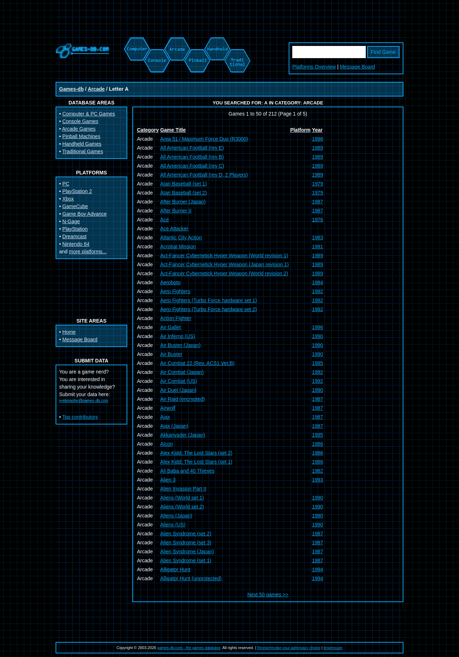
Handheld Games (81, 144)
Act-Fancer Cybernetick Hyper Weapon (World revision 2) (224, 273)
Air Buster (171, 354)
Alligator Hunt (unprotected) (191, 578)
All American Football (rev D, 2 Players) (204, 175)
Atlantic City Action (181, 237)
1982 (317, 471)
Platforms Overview (314, 67)
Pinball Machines (81, 136)
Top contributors (80, 417)
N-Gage (71, 221)
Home (69, 332)
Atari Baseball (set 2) (183, 193)
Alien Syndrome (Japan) (187, 551)
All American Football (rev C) (192, 166)
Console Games (80, 121)
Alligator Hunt (175, 569)
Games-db (71, 89)
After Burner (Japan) (183, 202)
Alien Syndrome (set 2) (185, 533)
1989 (317, 148)
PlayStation (75, 229)
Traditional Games (82, 151)
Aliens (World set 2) (182, 507)
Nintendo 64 (76, 244)
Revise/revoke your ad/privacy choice (289, 648)
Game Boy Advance (84, 214)
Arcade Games (78, 129)
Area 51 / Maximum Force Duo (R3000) (204, 139)
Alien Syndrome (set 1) (185, 560)
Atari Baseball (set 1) (183, 184)
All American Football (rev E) (192, 148)
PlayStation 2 (77, 191)
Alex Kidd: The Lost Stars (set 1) (196, 462)
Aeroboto (170, 282)
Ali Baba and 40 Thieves (187, 471)
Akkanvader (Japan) (182, 435)
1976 (317, 219)
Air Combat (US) (178, 381)
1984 (317, 282)
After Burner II (175, 210)
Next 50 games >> (267, 594)
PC (65, 184)
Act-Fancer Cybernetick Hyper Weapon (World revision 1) (224, 255)
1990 (317, 336)
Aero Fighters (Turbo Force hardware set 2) (208, 309)
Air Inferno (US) (177, 336)
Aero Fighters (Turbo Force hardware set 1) (208, 300)
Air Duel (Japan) (178, 390)
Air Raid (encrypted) (182, 399)
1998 (317, 139)
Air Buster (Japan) (180, 345)
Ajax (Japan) (174, 426)
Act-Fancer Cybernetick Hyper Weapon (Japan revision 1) (224, 264)
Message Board (357, 67)
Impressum (332, 648)
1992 (317, 291)
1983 (317, 237)
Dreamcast (74, 236)
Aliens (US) (173, 524)
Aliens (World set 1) (182, 498)
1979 (317, 184)
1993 (317, 480)
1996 (317, 327)
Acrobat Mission (178, 246)
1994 (317, 569)
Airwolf (167, 408)
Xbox (68, 199)
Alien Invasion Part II (183, 489)
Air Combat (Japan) (182, 372)
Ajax (165, 417)
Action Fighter (175, 318)
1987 (317, 202)
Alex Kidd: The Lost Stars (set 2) (196, 453)
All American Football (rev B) (192, 157)
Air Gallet (170, 327)
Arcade (96, 89)
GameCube (75, 206)
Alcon (166, 444)
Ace (164, 219)
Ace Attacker (174, 228)
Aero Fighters (175, 291)
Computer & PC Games (88, 114)
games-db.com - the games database (189, 648)
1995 (317, 363)
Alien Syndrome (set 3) (185, 542)
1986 (317, 444)
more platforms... (88, 251)
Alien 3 (168, 480)
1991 (317, 246)
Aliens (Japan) (176, 515)
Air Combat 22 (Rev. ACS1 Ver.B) (197, 363)
